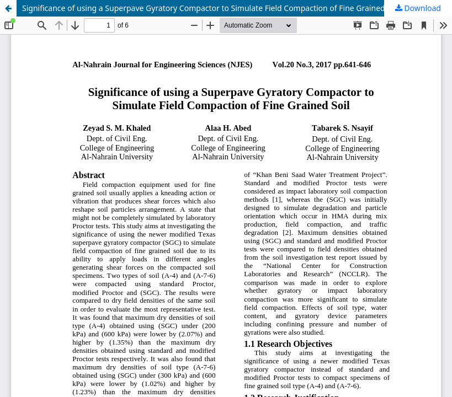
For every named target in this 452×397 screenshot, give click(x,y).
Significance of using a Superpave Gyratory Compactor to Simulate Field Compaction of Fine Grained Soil (211, 8)
